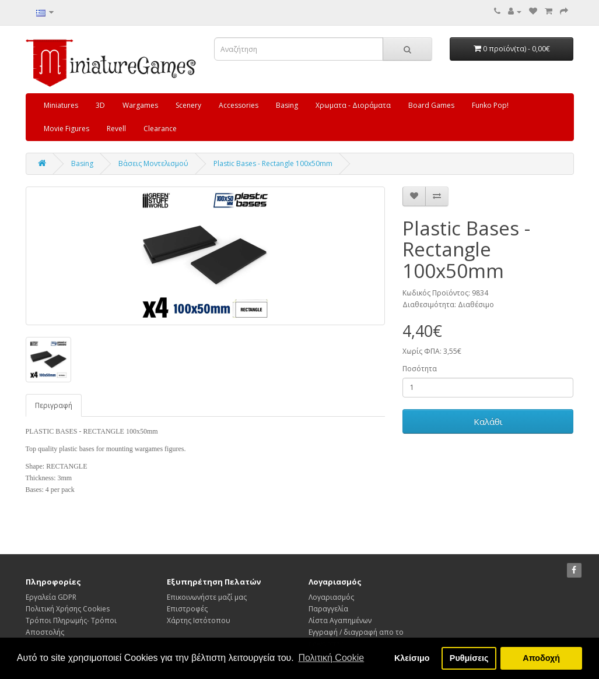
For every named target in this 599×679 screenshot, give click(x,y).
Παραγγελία (328, 609)
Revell (116, 128)
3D (100, 105)
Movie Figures (66, 128)
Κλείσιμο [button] (412, 658)
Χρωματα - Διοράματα (353, 105)
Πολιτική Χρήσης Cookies (68, 609)
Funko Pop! (490, 105)
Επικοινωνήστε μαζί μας (207, 597)
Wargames (140, 105)
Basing (287, 105)
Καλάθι (488, 421)
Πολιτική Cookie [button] (331, 658)
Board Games (431, 105)
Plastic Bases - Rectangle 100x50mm (272, 163)
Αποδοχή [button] (541, 658)
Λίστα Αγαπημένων (340, 620)
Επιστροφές (187, 609)
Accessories (238, 105)
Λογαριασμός (331, 597)
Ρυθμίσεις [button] (469, 658)
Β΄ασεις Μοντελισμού (153, 163)
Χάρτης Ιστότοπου (198, 620)
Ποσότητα (419, 369)
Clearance (160, 128)
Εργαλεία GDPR (51, 597)
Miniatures (61, 105)
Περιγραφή (53, 405)
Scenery (188, 105)
